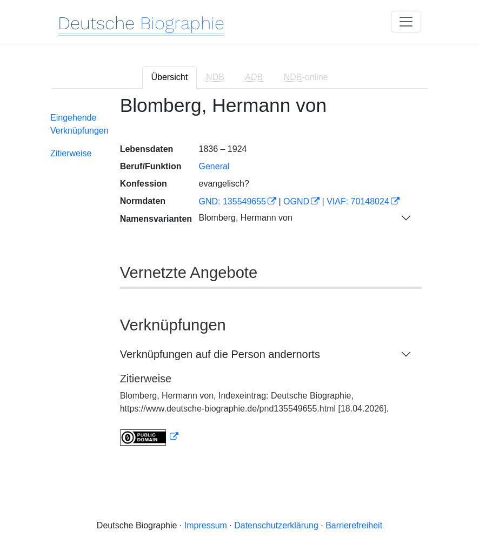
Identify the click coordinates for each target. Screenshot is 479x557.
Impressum (205, 525)
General (213, 166)
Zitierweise (70, 153)
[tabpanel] (239, 277)
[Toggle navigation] (406, 21)
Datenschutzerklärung (276, 525)
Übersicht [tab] (169, 77)
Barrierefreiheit (353, 525)
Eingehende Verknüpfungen (79, 124)
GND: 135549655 (232, 201)
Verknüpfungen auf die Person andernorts (220, 354)
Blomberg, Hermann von (245, 217)
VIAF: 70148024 (358, 201)
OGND (296, 201)
